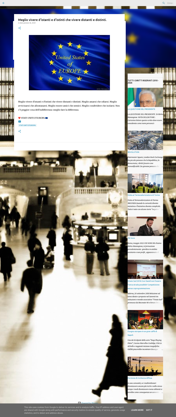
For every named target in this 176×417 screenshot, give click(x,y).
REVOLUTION (133, 152)
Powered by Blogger (88, 403)
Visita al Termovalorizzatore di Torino (144, 195)
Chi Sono (131, 238)
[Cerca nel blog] (160, 3)
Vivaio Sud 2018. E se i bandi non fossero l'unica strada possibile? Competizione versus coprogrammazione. (144, 284)
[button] (19, 28)
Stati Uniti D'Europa (27, 125)
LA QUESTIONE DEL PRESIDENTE (141, 109)
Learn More (137, 410)
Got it (149, 410)
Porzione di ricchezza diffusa (140, 378)
